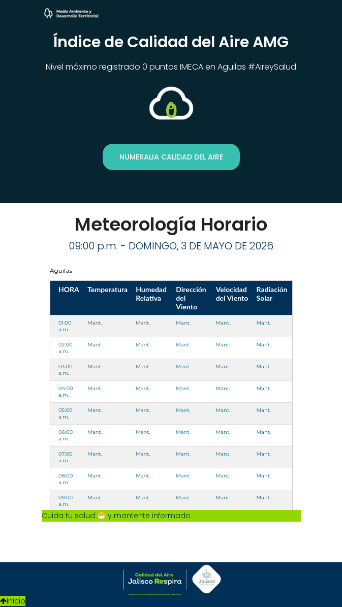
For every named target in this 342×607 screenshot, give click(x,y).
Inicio (12, 601)
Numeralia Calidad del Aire (171, 157)
